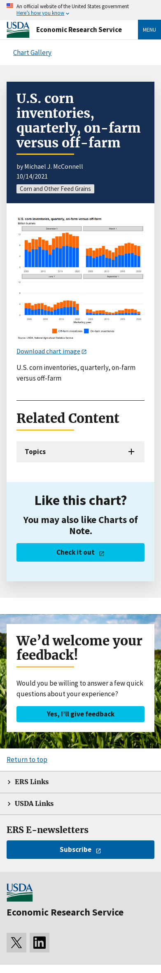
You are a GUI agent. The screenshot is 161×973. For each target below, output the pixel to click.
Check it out (75, 552)
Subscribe (75, 849)
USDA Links (34, 804)
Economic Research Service (79, 29)
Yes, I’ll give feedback (80, 713)
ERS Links (32, 782)
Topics (35, 451)
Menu (149, 29)
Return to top (27, 759)
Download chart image (48, 351)
